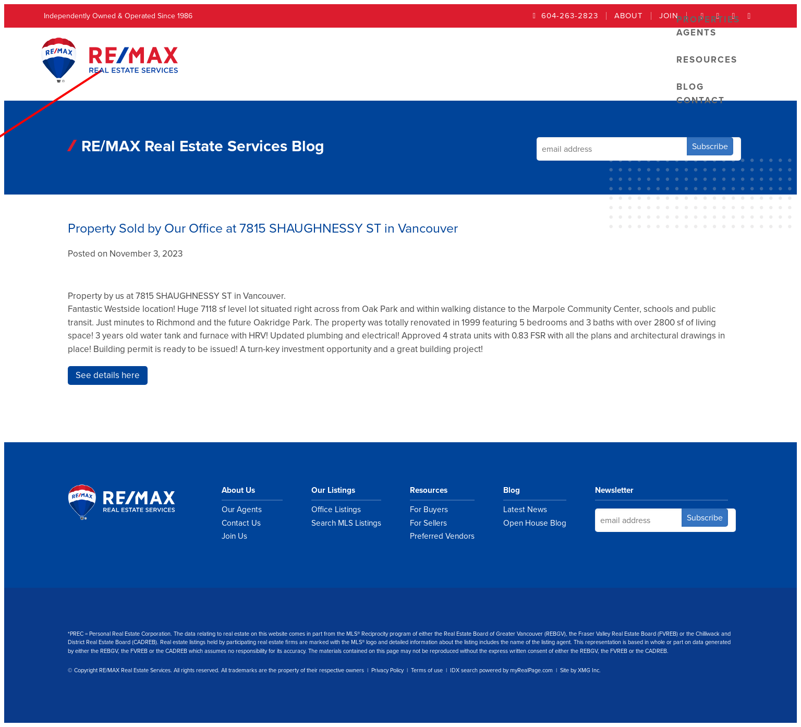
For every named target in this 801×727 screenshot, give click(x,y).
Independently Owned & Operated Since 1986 (118, 16)
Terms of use (427, 670)
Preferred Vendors (442, 536)
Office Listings (336, 509)
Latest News (525, 509)
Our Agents (242, 509)
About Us (238, 490)
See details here (108, 375)
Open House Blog (534, 523)
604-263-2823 (569, 16)
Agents (696, 32)
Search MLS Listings (346, 523)
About (628, 16)
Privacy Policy (387, 670)
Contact (700, 100)
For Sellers (428, 523)
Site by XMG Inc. (580, 670)
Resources (706, 59)
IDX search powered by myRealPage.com (501, 670)
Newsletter (614, 490)
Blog (511, 490)
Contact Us (241, 523)
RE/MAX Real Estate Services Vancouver (133, 502)
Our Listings (333, 490)
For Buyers (429, 509)
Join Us (234, 536)
